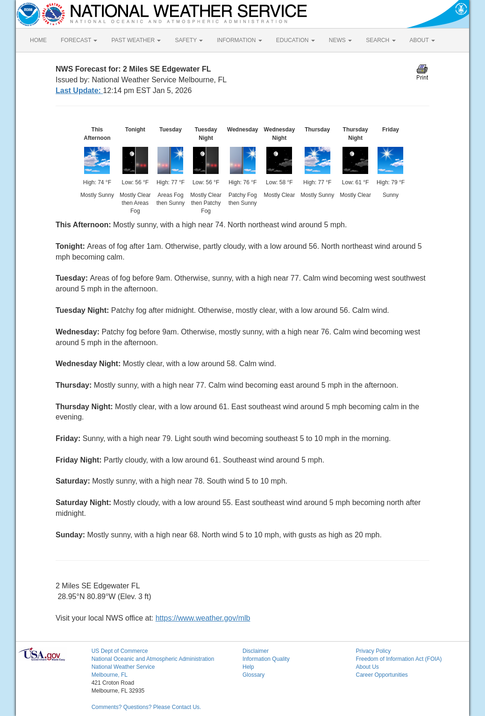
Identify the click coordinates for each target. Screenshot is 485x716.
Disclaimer (255, 651)
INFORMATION (239, 40)
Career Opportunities (381, 675)
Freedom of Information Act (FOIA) (399, 659)
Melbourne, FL (110, 675)
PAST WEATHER (136, 40)
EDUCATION (295, 40)
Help (248, 667)
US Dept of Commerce (120, 651)
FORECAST (79, 40)
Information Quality (266, 659)
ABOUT (422, 40)
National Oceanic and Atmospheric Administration (153, 659)
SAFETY (189, 40)
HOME (38, 40)
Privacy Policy (373, 651)
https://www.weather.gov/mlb (203, 618)
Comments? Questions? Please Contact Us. (146, 707)
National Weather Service (123, 667)
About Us (367, 667)
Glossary (253, 675)
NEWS (340, 40)
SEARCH (380, 40)
